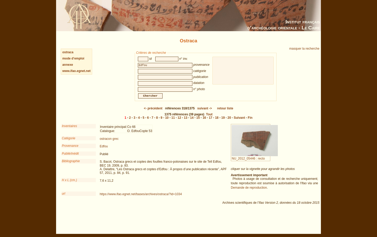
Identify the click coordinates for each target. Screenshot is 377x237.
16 (204, 121)
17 (210, 121)
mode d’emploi (73, 58)
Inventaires (69, 129)
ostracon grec (109, 142)
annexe (67, 65)
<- (153, 112)
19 (223, 121)
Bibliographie (71, 165)
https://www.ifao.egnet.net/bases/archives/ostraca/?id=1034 (141, 198)
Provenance (70, 149)
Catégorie (68, 142)
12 (179, 121)
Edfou (104, 150)
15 (198, 121)
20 (229, 121)
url (63, 197)
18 (216, 121)
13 (185, 121)
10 (167, 121)
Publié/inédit (70, 157)
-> (204, 112)
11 (173, 121)
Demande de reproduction (249, 191)
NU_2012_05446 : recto (255, 160)
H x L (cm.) (69, 184)
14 (191, 121)
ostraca (67, 52)
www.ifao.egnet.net (76, 71)
